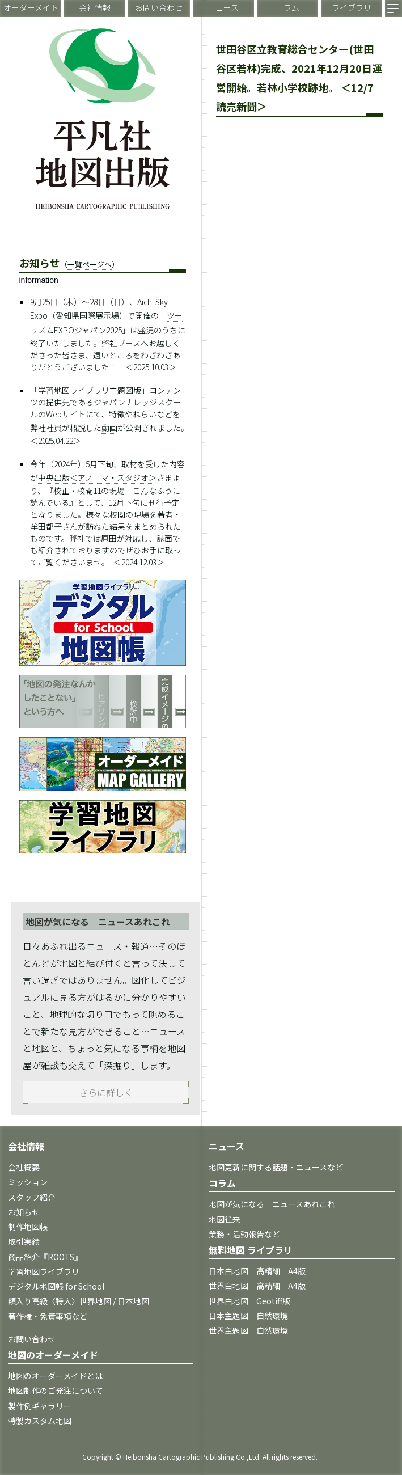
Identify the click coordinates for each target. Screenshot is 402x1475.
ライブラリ (351, 7)
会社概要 (24, 1167)
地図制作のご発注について (55, 1390)
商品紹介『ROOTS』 (45, 1256)
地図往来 (224, 1219)
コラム (287, 7)
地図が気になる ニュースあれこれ (272, 1204)
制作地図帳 (28, 1226)
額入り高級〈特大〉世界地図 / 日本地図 (78, 1301)
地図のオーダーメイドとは (55, 1375)
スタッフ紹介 (32, 1197)
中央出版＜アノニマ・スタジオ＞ (97, 477)
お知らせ (24, 1212)
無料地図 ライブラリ (251, 1250)
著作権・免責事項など (47, 1316)
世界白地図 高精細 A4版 (257, 1285)
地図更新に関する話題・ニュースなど (276, 1167)
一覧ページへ (89, 264)
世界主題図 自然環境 (248, 1330)
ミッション (28, 1181)
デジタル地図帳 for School (56, 1286)
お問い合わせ (159, 7)
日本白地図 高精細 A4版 (257, 1271)
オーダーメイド (30, 7)
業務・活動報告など (244, 1234)
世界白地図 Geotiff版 (249, 1301)
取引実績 (24, 1241)
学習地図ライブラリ (43, 1271)
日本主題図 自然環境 (248, 1315)
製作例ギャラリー (39, 1405)
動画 (109, 427)
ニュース (223, 7)
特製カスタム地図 (39, 1420)
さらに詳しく (106, 1092)
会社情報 (95, 7)
